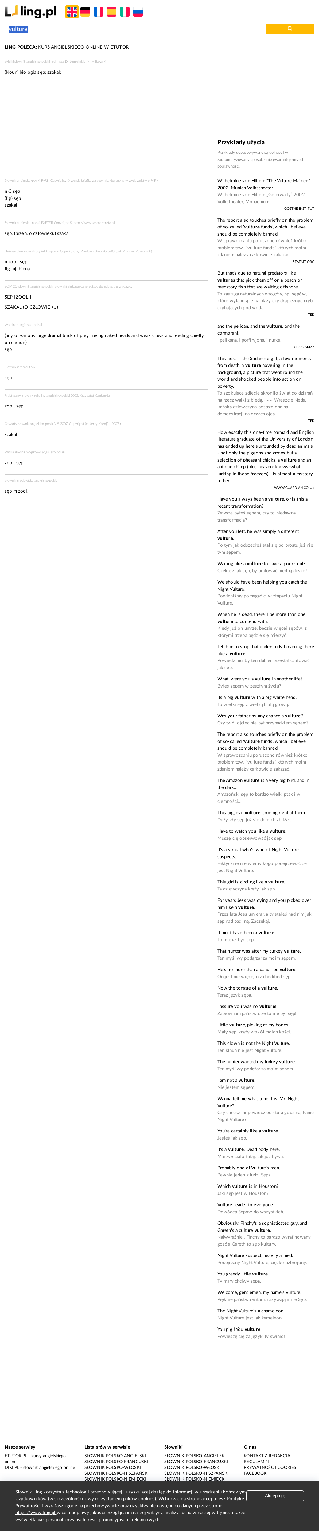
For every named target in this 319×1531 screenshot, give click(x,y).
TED (311, 314)
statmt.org (303, 262)
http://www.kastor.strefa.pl (94, 222)
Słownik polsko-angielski (115, 1456)
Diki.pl (12, 1468)
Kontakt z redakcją (267, 1456)
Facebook (255, 1473)
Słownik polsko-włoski (112, 1468)
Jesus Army (304, 347)
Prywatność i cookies (270, 1468)
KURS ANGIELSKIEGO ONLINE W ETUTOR (67, 47)
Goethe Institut (299, 208)
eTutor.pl (16, 1456)
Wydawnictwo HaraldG (98, 251)
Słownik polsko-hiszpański (116, 1473)
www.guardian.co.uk (294, 488)
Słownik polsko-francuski (116, 1462)
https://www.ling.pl (36, 1512)
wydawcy (126, 286)
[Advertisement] (106, 127)
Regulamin (256, 1462)
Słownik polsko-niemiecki (115, 1479)
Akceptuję (275, 1495)
